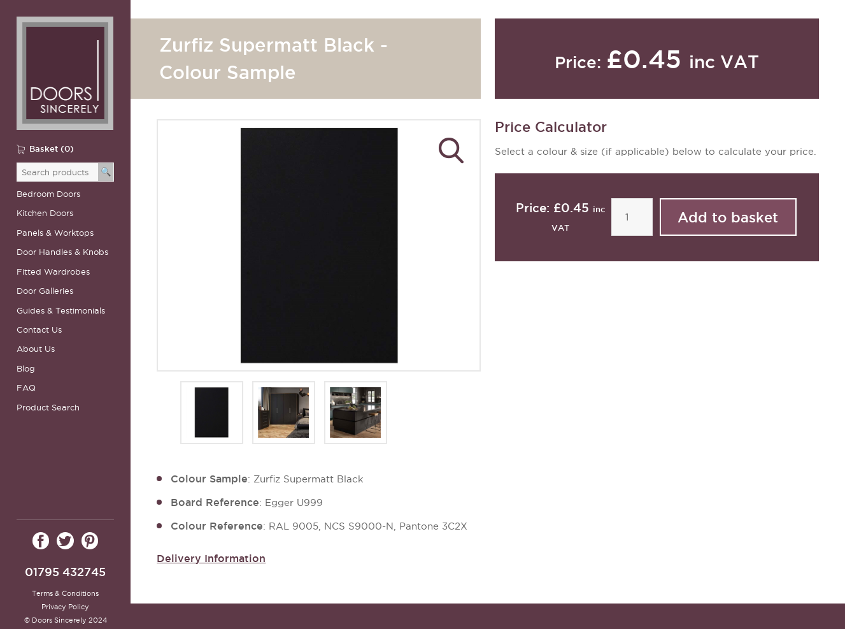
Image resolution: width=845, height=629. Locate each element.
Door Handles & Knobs (62, 252)
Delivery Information (211, 558)
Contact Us (39, 330)
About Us (36, 349)
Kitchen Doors (45, 213)
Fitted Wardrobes (53, 272)
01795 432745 (65, 572)
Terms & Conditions (65, 593)
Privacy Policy (65, 607)
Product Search (48, 407)
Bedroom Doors (48, 194)
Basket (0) (51, 148)
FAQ (26, 388)
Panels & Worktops (55, 233)
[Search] (106, 172)
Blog (26, 369)
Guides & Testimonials (61, 311)
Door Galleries (45, 291)
